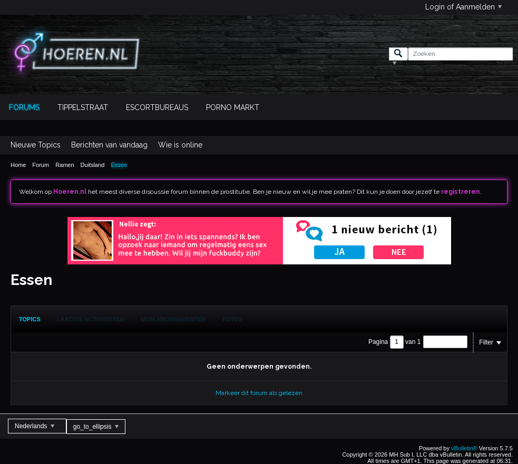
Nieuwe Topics (36, 145)
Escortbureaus (157, 107)
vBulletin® (464, 448)
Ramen (64, 165)
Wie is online (180, 145)
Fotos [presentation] (233, 319)
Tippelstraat (82, 107)
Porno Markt (232, 107)
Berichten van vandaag (109, 145)
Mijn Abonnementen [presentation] (173, 319)
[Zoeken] (460, 54)
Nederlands (34, 426)
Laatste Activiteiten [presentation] (90, 319)
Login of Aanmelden (463, 7)
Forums (24, 107)
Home (18, 165)
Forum (40, 165)
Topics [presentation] (30, 319)
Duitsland (93, 165)
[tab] (29, 319)
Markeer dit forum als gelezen (259, 393)
